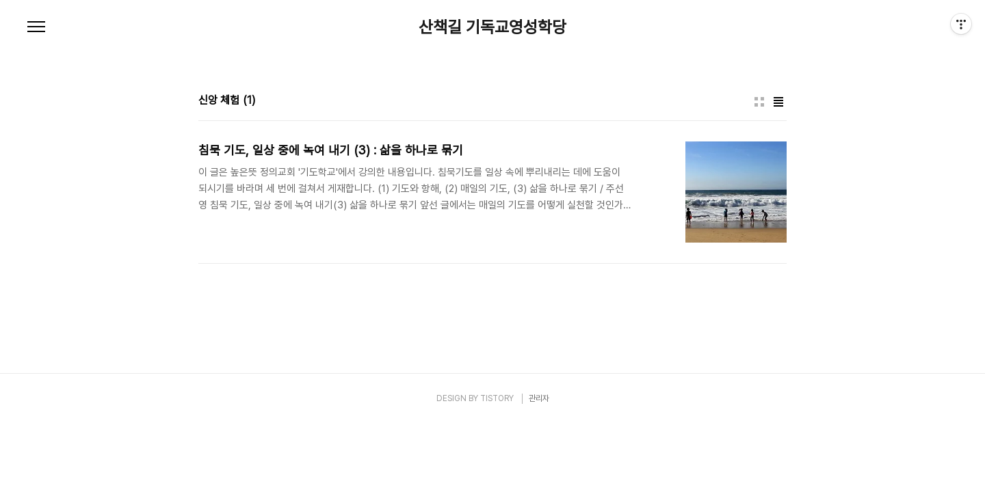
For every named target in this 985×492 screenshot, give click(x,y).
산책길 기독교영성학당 (492, 27)
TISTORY (497, 398)
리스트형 (778, 102)
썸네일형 (759, 102)
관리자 (539, 398)
